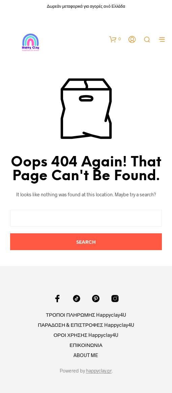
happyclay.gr (99, 371)
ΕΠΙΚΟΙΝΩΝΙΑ (85, 345)
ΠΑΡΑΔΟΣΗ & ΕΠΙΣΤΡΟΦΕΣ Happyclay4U (86, 325)
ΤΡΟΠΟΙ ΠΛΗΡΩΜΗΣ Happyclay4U (86, 315)
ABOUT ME (86, 355)
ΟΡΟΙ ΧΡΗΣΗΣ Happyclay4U (86, 335)
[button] (115, 39)
